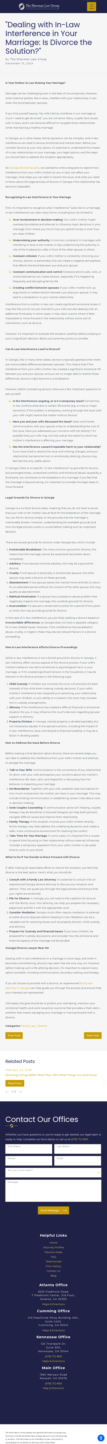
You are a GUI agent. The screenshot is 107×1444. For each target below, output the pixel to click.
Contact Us (53, 1270)
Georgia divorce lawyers (24, 167)
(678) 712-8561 (79, 1139)
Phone (11, 1158)
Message (13, 1182)
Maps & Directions (53, 1304)
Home (53, 1242)
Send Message (53, 1210)
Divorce (42, 1025)
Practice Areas (53, 1252)
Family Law (28, 1025)
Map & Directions (53, 1388)
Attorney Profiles (53, 1247)
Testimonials (54, 1261)
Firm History (53, 1266)
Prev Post (14, 1035)
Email (60, 1158)
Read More (15, 1083)
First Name (14, 1146)
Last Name (63, 1146)
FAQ (53, 1256)
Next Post (93, 1035)
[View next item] (20, 1092)
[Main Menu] (91, 6)
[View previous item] (7, 1092)
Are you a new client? (20, 1170)
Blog (53, 1275)
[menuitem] (53, 1242)
